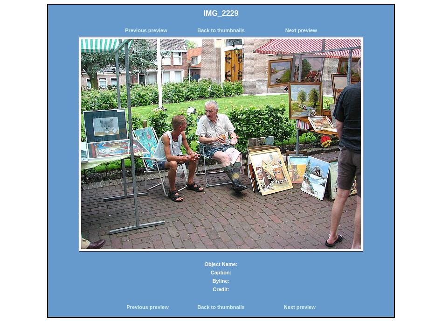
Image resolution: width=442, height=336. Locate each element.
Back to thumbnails (220, 30)
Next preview (301, 30)
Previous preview (146, 30)
